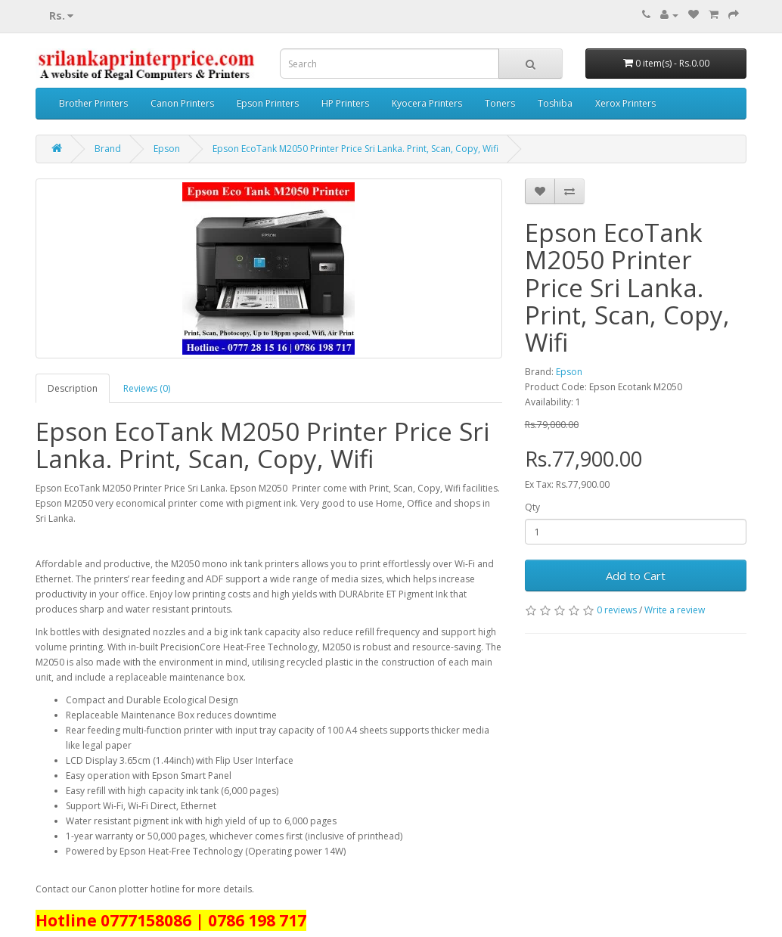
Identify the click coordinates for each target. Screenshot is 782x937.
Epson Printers (268, 103)
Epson (167, 148)
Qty (532, 507)
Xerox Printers (625, 103)
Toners (500, 103)
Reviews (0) (146, 388)
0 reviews (617, 609)
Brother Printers (93, 103)
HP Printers (345, 103)
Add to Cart (636, 575)
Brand (108, 148)
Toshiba (555, 103)
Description (73, 388)
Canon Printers (182, 103)
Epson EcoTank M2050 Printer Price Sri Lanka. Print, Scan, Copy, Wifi (355, 148)
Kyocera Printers (427, 103)
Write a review (674, 609)
